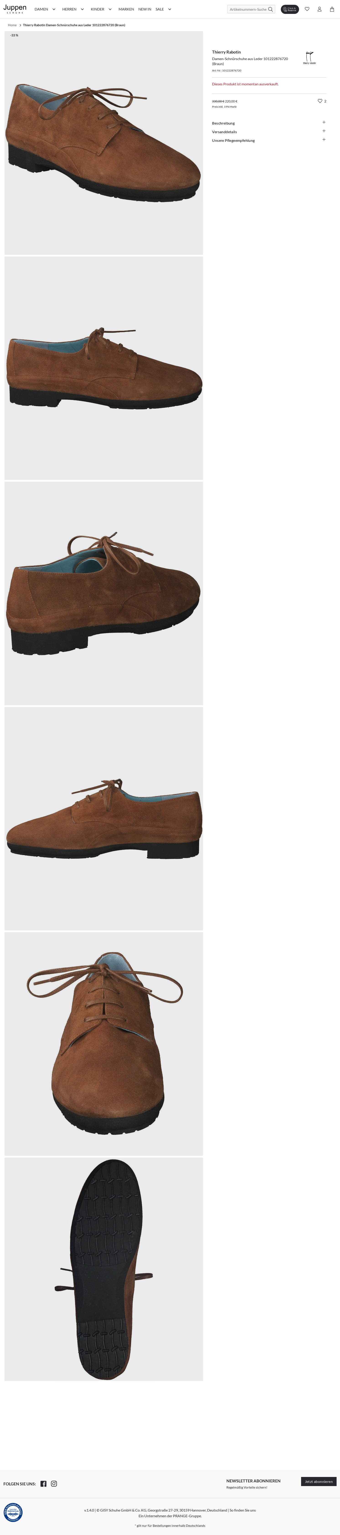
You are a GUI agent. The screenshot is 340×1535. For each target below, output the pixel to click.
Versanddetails (269, 131)
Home (12, 25)
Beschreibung (269, 123)
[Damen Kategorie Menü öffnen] (53, 9)
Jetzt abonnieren (319, 1481)
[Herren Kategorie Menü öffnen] (82, 9)
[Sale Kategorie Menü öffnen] (169, 9)
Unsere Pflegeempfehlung (269, 140)
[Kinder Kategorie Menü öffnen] (110, 9)
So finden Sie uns (243, 1510)
